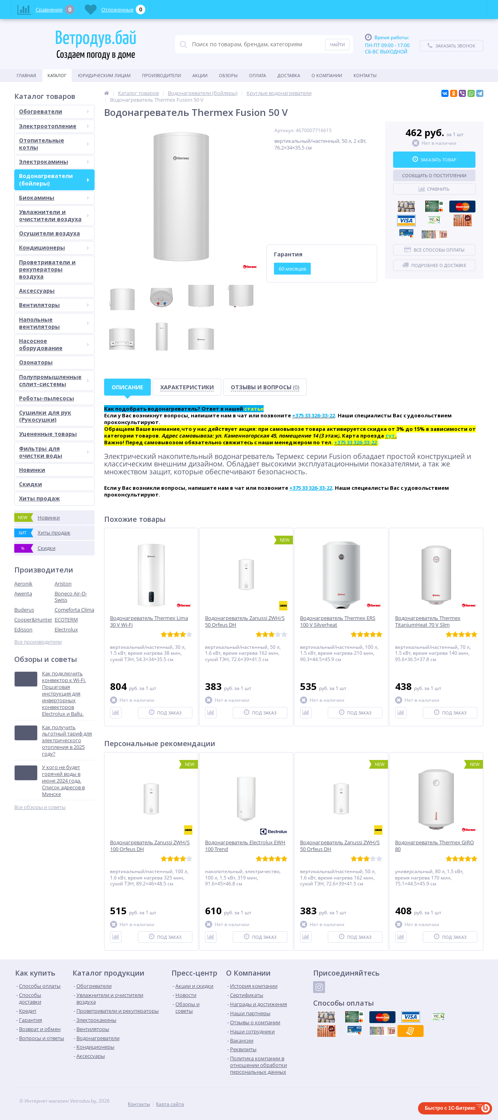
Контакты (365, 75)
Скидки (30, 484)
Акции (199, 75)
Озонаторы (36, 362)
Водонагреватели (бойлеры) (54, 179)
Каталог (57, 75)
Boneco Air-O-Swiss (71, 597)
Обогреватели (54, 111)
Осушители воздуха (49, 233)
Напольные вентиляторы (54, 323)
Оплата (257, 75)
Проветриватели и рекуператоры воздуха (47, 269)
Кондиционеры (54, 247)
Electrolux (66, 629)
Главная (26, 75)
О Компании (327, 75)
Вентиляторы (54, 305)
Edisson (23, 629)
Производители (161, 75)
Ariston (63, 583)
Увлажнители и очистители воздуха (54, 215)
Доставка (289, 75)
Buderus (24, 609)
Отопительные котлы (54, 143)
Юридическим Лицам (104, 75)
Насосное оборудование (54, 344)
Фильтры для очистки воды (54, 452)
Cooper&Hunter (33, 619)
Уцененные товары (48, 434)
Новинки (32, 470)
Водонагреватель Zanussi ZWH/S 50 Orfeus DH (245, 621)
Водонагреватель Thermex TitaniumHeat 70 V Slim (427, 621)
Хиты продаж (39, 498)
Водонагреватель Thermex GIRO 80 (434, 846)
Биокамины (54, 197)
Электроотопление (54, 126)
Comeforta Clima (74, 609)
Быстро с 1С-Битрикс (450, 1108)
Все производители (38, 642)
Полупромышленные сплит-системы (54, 380)
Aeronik (23, 583)
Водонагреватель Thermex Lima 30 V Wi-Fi (149, 621)
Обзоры (228, 75)
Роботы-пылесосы (46, 398)
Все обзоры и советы (40, 807)
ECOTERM (66, 619)
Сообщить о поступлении (434, 175)
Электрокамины (54, 161)
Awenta (23, 593)
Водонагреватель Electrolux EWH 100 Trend (245, 846)
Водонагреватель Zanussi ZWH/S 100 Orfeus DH (150, 846)
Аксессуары (37, 290)
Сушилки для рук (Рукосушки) (45, 416)
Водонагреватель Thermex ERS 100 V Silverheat (337, 621)
